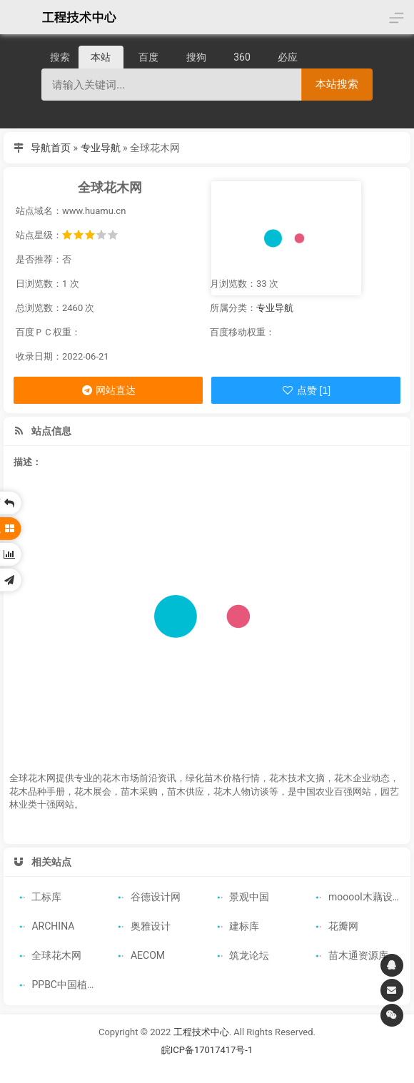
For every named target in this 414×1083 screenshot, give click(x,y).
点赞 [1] (305, 390)
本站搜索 (336, 84)
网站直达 (108, 390)
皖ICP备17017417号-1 (207, 1047)
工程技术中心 (201, 1029)
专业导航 (101, 147)
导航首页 (51, 147)
